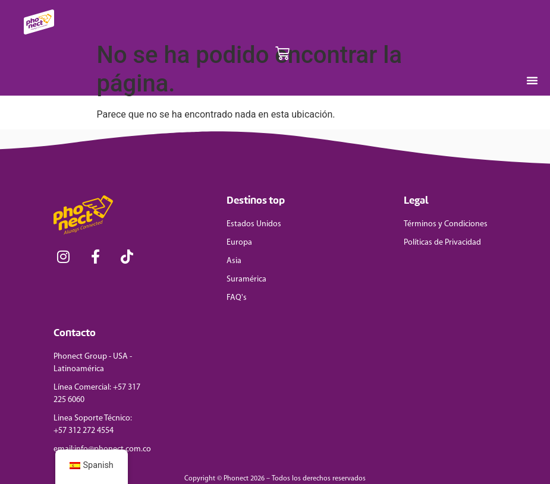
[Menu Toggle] (532, 80)
